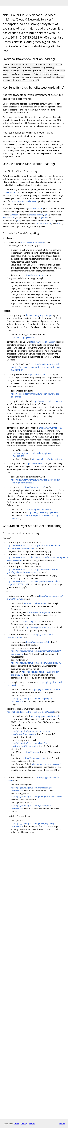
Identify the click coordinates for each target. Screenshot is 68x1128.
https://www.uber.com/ (34, 487)
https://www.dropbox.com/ (40, 374)
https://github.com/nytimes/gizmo (47, 459)
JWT (18, 220)
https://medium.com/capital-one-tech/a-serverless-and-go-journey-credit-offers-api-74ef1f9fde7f (36, 367)
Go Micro (47, 223)
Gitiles (16, 1123)
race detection (17, 201)
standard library (10, 192)
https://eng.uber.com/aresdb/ (39, 509)
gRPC (46, 214)
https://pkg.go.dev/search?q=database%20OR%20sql (30, 712)
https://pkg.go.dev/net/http (38, 642)
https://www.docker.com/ (32, 242)
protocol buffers (36, 214)
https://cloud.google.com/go (39, 315)
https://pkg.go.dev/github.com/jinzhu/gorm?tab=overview (36, 796)
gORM (44, 217)
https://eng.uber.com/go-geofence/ (43, 512)
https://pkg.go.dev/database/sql (45, 716)
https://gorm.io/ (32, 752)
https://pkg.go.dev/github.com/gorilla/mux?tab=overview (36, 662)
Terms (32, 1123)
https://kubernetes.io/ (34, 275)
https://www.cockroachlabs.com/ (46, 764)
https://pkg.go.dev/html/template (46, 689)
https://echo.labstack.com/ (35, 603)
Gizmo (59, 223)
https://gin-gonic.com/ (32, 621)
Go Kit (39, 223)
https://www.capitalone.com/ (43, 342)
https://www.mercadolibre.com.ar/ (48, 401)
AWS (35, 208)
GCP (30, 208)
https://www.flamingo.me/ (39, 612)
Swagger (14, 214)
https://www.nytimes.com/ (50, 427)
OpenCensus (9, 217)
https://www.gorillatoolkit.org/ (38, 627)
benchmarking (31, 201)
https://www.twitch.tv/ (35, 463)
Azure (40, 208)
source (62, 1123)
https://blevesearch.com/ (35, 758)
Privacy (24, 1123)
